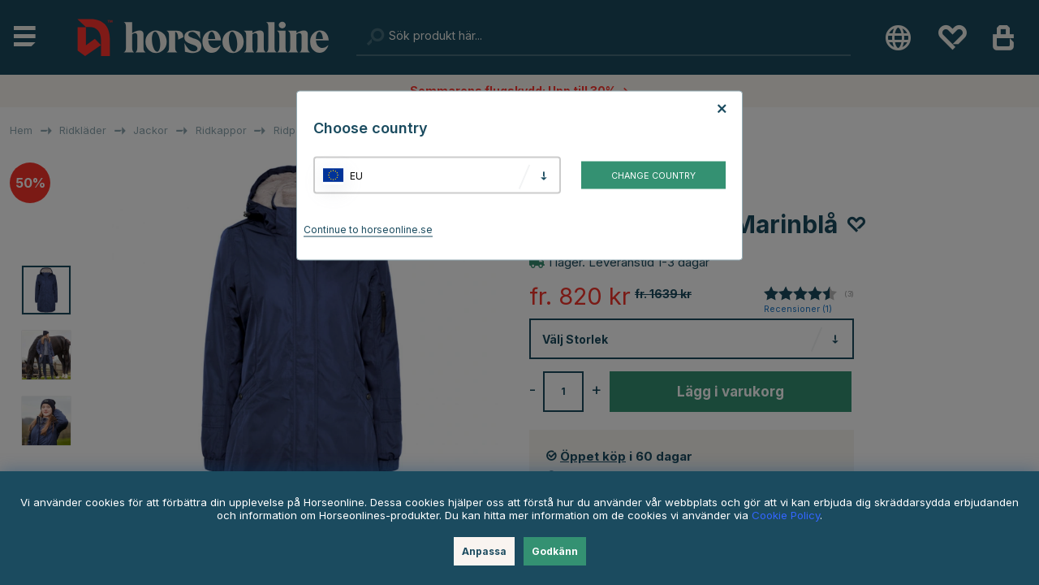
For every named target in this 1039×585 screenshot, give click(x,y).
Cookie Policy (786, 515)
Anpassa (484, 551)
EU (356, 175)
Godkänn (555, 551)
